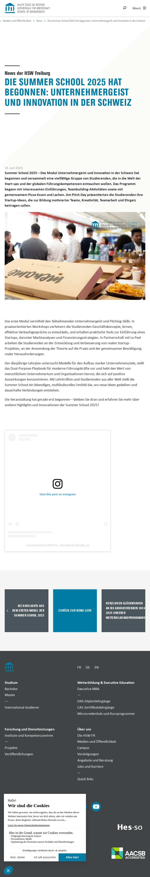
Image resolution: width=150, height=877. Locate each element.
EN (97, 667)
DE (88, 667)
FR (79, 667)
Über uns (84, 729)
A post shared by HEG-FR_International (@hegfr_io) (57, 545)
